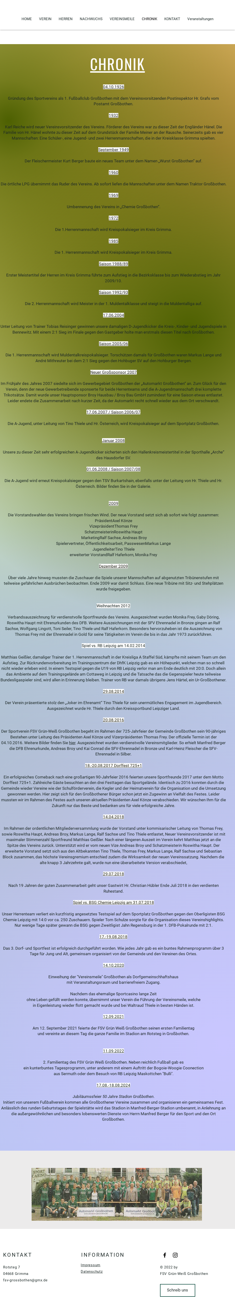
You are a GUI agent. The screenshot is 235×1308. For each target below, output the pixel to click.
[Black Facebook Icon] (164, 1255)
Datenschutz (92, 1271)
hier (72, 742)
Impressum (90, 1265)
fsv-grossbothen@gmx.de (25, 1280)
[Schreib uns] (177, 1290)
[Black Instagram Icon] (175, 1255)
